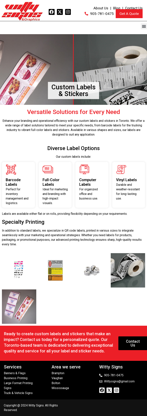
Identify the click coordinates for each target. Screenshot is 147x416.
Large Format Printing (18, 383)
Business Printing (15, 378)
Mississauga (60, 388)
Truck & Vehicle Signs (18, 393)
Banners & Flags (15, 373)
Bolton (56, 383)
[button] (144, 26)
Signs (7, 388)
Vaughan (57, 378)
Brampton (58, 373)
